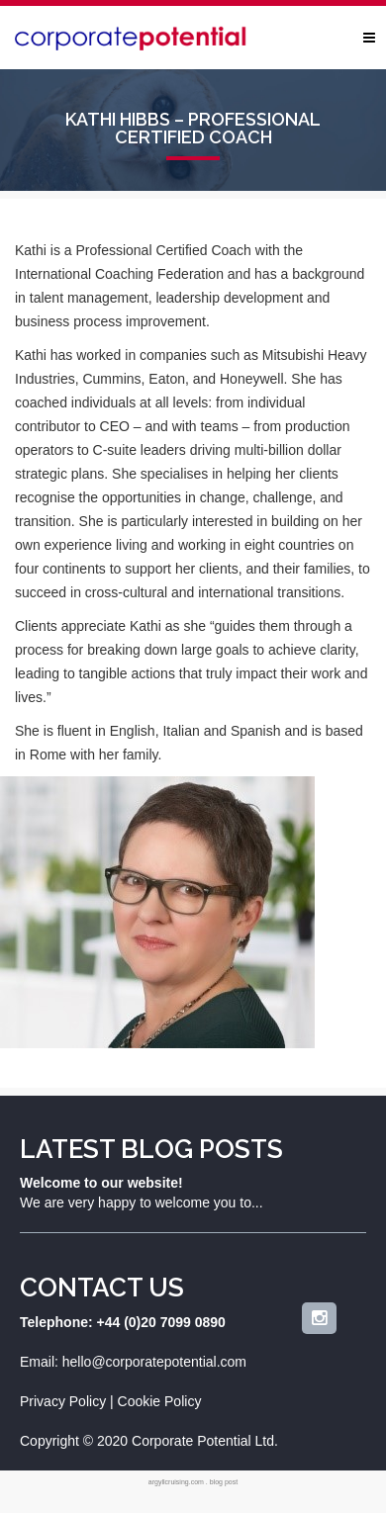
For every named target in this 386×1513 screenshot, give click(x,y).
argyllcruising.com (176, 1481)
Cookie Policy (160, 1401)
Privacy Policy (63, 1401)
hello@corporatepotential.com (154, 1362)
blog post (224, 1481)
